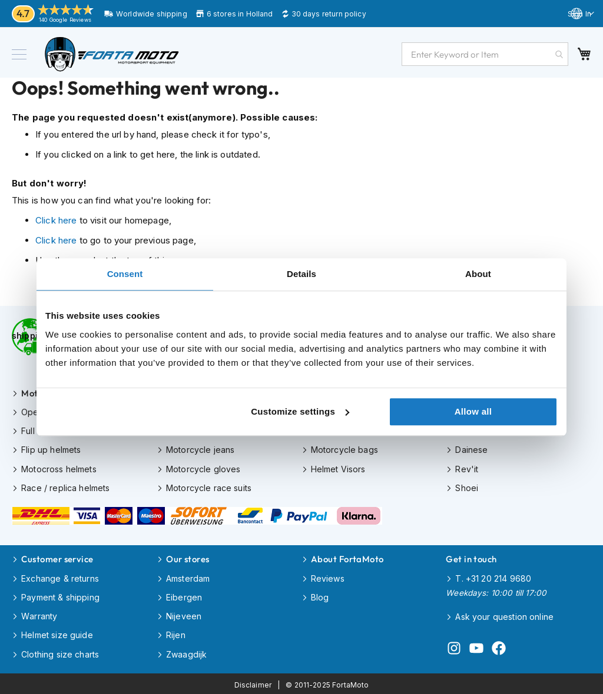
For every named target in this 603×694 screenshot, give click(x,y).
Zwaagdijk (186, 652)
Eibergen (184, 595)
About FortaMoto (347, 557)
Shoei (466, 487)
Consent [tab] (125, 274)
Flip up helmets (51, 449)
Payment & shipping (60, 595)
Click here (56, 220)
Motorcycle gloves (203, 468)
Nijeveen (183, 614)
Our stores (188, 557)
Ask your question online (504, 615)
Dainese (471, 449)
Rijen (175, 633)
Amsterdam (188, 577)
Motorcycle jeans (200, 449)
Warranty (39, 614)
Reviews (327, 577)
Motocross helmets (59, 468)
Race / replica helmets (65, 487)
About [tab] (478, 274)
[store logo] (111, 54)
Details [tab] (301, 274)
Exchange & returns (60, 577)
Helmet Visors (338, 468)
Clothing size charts (60, 652)
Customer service (57, 557)
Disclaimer (253, 682)
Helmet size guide (57, 633)
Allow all (473, 411)
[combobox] (485, 54)
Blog (320, 595)
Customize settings (300, 411)
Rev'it (466, 468)
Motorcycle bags (344, 449)
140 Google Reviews (65, 19)
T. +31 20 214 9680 (493, 577)
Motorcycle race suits (208, 487)
